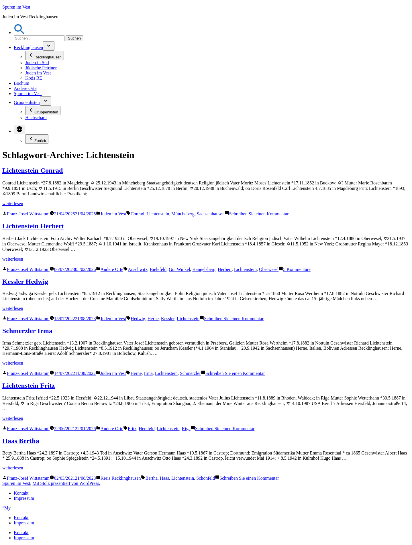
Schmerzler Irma (27, 331)
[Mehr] (19, 129)
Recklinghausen (28, 47)
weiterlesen (12, 203)
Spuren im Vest (16, 7)
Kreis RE (33, 78)
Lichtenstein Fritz (28, 385)
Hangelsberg (203, 269)
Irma (148, 373)
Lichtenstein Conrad (32, 170)
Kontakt (21, 493)
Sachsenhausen (211, 213)
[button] (19, 32)
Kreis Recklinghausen (121, 478)
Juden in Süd (37, 62)
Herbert (225, 269)
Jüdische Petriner (41, 67)
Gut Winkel (179, 269)
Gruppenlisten (27, 102)
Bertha (151, 478)
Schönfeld (205, 478)
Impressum (24, 498)
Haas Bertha (20, 440)
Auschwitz (137, 269)
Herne (153, 318)
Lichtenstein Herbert (33, 226)
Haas (164, 478)
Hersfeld (146, 428)
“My (6, 507)
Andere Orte (25, 88)
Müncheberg (183, 213)
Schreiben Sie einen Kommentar (259, 213)
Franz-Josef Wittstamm (28, 213)
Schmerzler (190, 373)
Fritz (132, 428)
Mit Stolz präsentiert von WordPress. (66, 483)
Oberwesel (268, 269)
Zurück (37, 139)
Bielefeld (158, 269)
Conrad (137, 213)
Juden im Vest (38, 72)
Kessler (167, 318)
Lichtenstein (157, 213)
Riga (186, 428)
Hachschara (36, 117)
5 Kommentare (297, 269)
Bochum (21, 83)
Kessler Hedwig (25, 281)
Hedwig (138, 318)
